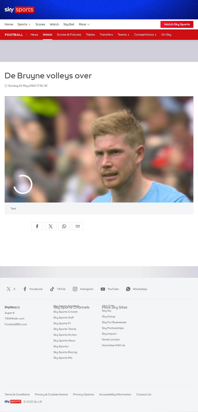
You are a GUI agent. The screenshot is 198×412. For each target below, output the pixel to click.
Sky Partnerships (113, 342)
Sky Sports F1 (62, 342)
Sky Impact (109, 347)
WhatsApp (135, 288)
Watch (54, 24)
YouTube (109, 288)
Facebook (32, 288)
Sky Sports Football (66, 324)
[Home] (19, 10)
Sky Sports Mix (63, 376)
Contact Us (143, 394)
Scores (40, 24)
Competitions (145, 34)
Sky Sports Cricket (65, 330)
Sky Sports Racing (65, 371)
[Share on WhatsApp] (64, 226)
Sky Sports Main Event (67, 313)
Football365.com (16, 330)
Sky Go (106, 324)
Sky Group (108, 330)
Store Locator (111, 353)
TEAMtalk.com (14, 324)
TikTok (57, 288)
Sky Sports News (64, 359)
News (34, 34)
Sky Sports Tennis (64, 347)
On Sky (166, 34)
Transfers (106, 34)
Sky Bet (68, 24)
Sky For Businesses (114, 336)
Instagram (82, 288)
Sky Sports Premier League (70, 319)
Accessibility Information (115, 394)
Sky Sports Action (65, 353)
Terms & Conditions (17, 394)
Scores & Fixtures (69, 34)
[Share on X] (50, 226)
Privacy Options (83, 394)
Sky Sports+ (61, 365)
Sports (24, 24)
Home (9, 24)
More (84, 24)
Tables (90, 34)
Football (14, 34)
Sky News (108, 319)
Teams (124, 34)
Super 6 (10, 319)
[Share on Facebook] (37, 226)
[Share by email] (78, 226)
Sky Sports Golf (63, 336)
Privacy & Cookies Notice (51, 394)
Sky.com (107, 313)
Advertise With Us (113, 359)
